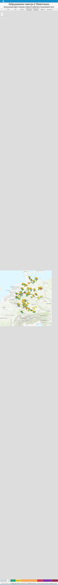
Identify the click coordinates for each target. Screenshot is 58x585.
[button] (2, 13)
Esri (6, 581)
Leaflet (1, 580)
